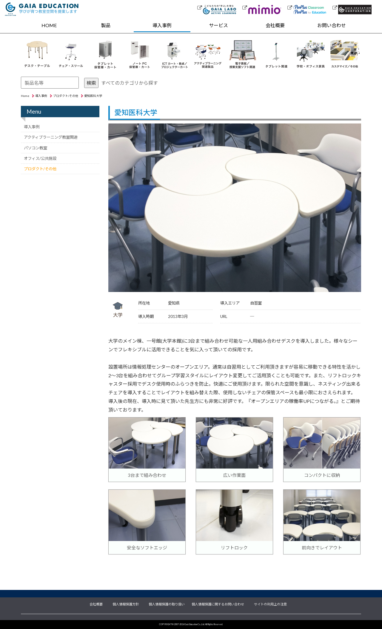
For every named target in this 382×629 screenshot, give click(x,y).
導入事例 (162, 25)
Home (25, 96)
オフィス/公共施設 (40, 158)
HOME (49, 25)
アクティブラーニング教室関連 (51, 137)
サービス (218, 25)
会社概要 (275, 25)
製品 (105, 25)
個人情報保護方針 (126, 603)
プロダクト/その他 (65, 96)
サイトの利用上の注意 (270, 603)
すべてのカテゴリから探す (129, 83)
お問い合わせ (331, 25)
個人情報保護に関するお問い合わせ (218, 603)
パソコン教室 (35, 148)
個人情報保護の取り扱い (167, 603)
